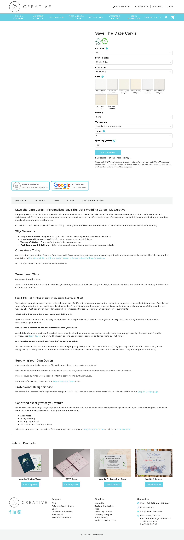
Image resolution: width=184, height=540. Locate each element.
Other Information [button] (134, 17)
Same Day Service (152, 17)
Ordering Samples (103, 514)
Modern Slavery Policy (105, 520)
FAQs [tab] (56, 200)
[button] (172, 17)
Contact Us (142, 6)
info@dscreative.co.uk (151, 511)
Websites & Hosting (114, 17)
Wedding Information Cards (112, 479)
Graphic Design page (148, 391)
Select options (30, 484)
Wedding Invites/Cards (30, 479)
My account (57, 514)
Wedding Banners (153, 479)
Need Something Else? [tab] (93, 200)
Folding (99, 112)
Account (158, 6)
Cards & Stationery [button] (18, 17)
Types (100, 131)
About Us (99, 503)
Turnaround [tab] (40, 200)
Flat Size (101, 48)
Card (99, 76)
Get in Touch (34, 336)
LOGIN (170, 6)
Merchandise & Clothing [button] (76, 17)
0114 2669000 (123, 429)
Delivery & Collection (62, 511)
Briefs (54, 509)
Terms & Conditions (61, 517)
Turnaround (101, 122)
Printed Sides (102, 58)
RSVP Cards (71, 479)
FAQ (54, 503)
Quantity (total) (105, 140)
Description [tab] (20, 200)
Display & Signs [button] (57, 17)
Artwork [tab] (70, 200)
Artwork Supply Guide (64, 381)
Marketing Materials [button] (38, 17)
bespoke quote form (93, 429)
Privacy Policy (101, 517)
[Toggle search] (166, 17)
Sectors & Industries (104, 506)
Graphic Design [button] (95, 17)
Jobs (97, 509)
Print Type (100, 67)
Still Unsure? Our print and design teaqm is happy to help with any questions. (66, 258)
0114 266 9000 (123, 6)
